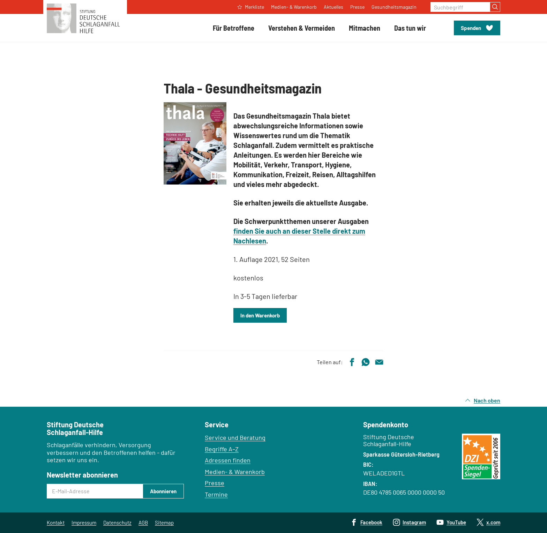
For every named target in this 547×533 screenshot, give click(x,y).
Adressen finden (227, 460)
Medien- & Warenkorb (235, 471)
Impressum (84, 522)
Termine (216, 494)
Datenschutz (117, 522)
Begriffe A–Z (222, 449)
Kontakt (56, 522)
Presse (214, 483)
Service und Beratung (235, 437)
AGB (143, 522)
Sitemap (164, 522)
